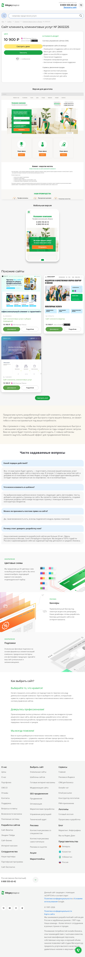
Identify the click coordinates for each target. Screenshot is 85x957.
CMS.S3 (4, 787)
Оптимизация (36, 804)
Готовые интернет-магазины (42, 782)
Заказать (23, 52)
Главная (62, 772)
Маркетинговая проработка (42, 809)
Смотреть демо (23, 46)
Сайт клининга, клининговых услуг (17, 380)
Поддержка (6, 803)
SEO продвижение (39, 793)
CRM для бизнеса (66, 782)
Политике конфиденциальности (58, 898)
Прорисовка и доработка (69, 819)
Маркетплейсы (37, 859)
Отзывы (4, 793)
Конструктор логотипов (69, 798)
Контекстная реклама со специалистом (40, 832)
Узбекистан (65, 857)
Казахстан (65, 851)
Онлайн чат (64, 787)
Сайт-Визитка (7, 830)
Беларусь (64, 846)
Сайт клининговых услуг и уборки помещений (17, 320)
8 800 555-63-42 (68, 5)
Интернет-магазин (9, 845)
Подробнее (30, 329)
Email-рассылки (65, 793)
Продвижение (36, 798)
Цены (3, 772)
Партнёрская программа (12, 862)
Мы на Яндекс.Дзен (67, 835)
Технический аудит (38, 819)
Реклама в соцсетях (38, 847)
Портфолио (6, 782)
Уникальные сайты (38, 772)
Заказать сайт (70, 7)
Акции (33, 852)
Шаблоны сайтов (37, 777)
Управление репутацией (40, 814)
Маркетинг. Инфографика (70, 830)
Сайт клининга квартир (55, 319)
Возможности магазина (11, 814)
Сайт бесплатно (8, 867)
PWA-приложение (66, 803)
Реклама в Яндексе (67, 777)
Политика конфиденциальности (58, 911)
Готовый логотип (66, 814)
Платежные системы (10, 819)
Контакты (5, 798)
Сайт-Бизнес (6, 840)
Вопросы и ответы (9, 808)
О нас (3, 777)
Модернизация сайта (39, 787)
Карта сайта (49, 914)
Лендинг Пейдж (8, 835)
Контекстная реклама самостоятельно (39, 840)
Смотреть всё (42, 398)
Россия (63, 862)
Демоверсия (11, 329)
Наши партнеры (8, 856)
